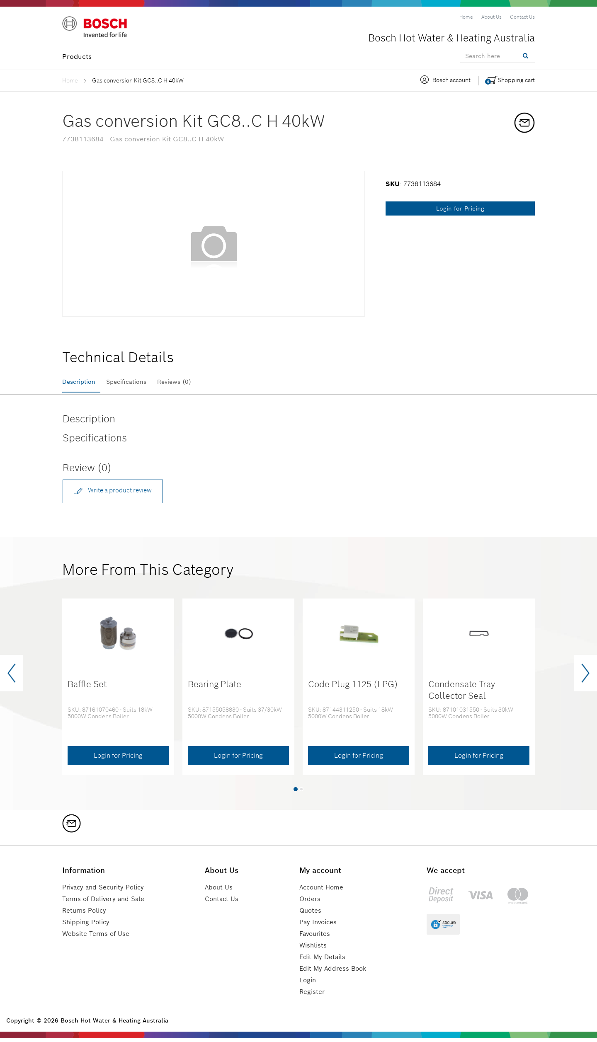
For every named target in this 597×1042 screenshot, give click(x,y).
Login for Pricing (460, 208)
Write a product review (117, 493)
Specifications (136, 382)
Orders (311, 902)
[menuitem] (466, 17)
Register (313, 995)
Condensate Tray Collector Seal (461, 693)
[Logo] (97, 28)
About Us (221, 891)
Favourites (316, 937)
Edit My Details (324, 960)
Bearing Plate (214, 687)
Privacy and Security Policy (106, 891)
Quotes (311, 914)
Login (309, 983)
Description (81, 382)
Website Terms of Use (97, 937)
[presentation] (11, 677)
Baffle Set (87, 687)
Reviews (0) (191, 382)
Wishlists (314, 949)
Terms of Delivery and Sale (105, 902)
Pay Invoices (320, 925)
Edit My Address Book (335, 972)
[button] (296, 792)
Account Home (323, 891)
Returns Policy (85, 914)
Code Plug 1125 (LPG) (353, 687)
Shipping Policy (87, 925)
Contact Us (225, 902)
